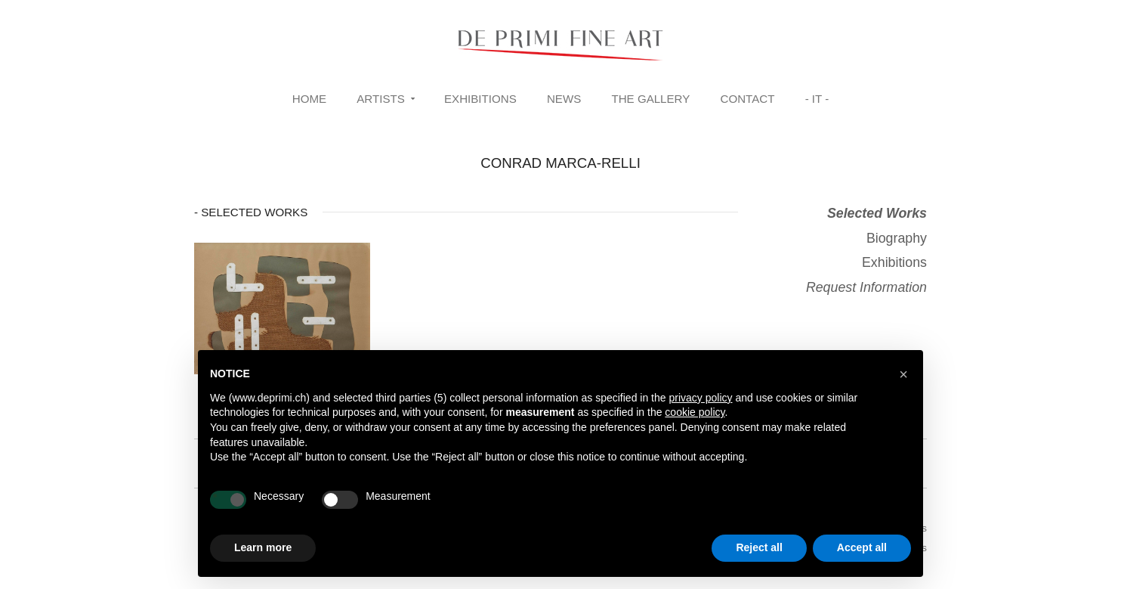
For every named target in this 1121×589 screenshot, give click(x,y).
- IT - (817, 98)
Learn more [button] (263, 547)
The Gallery (650, 98)
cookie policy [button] (694, 412)
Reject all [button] (759, 547)
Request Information (866, 287)
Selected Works (877, 213)
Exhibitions (480, 98)
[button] (903, 374)
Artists (381, 98)
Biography (896, 238)
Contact (748, 98)
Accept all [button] (862, 547)
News (564, 98)
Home (309, 98)
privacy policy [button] (700, 398)
